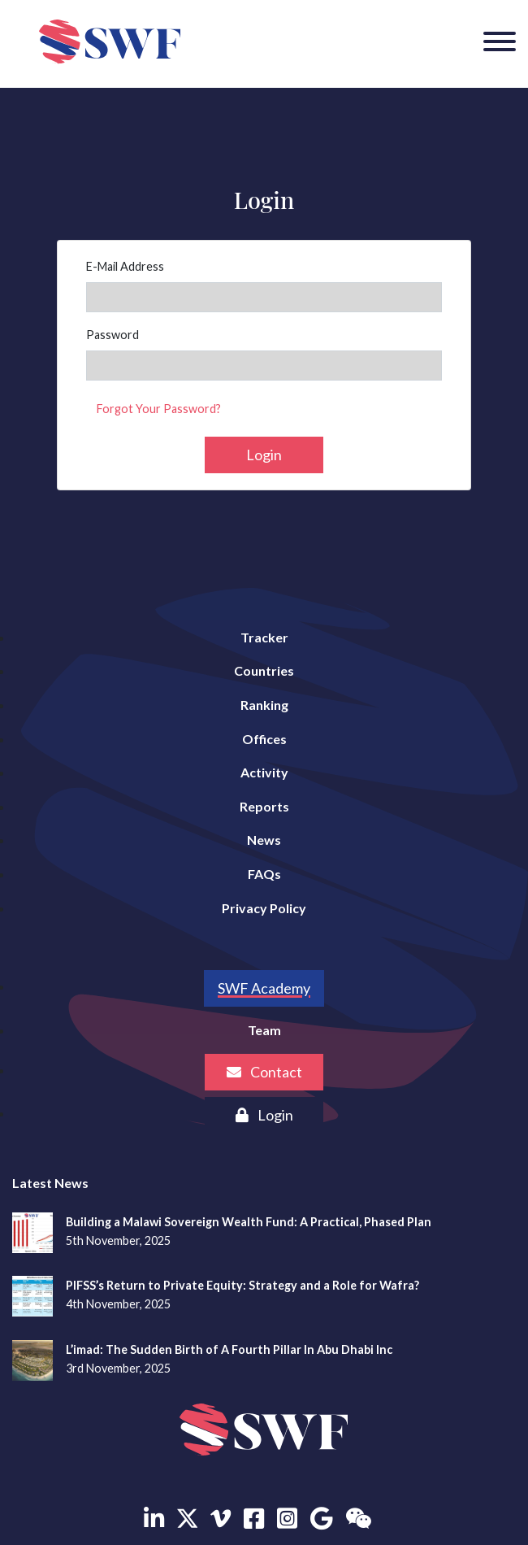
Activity (264, 772)
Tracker (264, 637)
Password (112, 335)
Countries (264, 670)
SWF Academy (264, 988)
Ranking (264, 704)
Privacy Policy (264, 908)
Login (264, 455)
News (264, 839)
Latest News (50, 1182)
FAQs (264, 873)
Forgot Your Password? (159, 409)
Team (264, 1030)
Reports (264, 806)
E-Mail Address (125, 266)
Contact (264, 1072)
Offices (264, 738)
